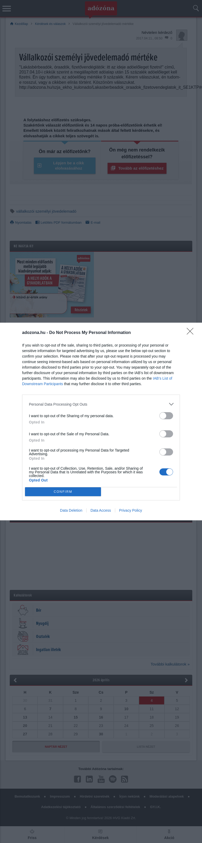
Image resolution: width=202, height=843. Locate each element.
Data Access (100, 510)
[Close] (192, 333)
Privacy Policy (130, 510)
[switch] (166, 415)
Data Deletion (71, 510)
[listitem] (101, 404)
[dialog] (101, 421)
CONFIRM (63, 492)
